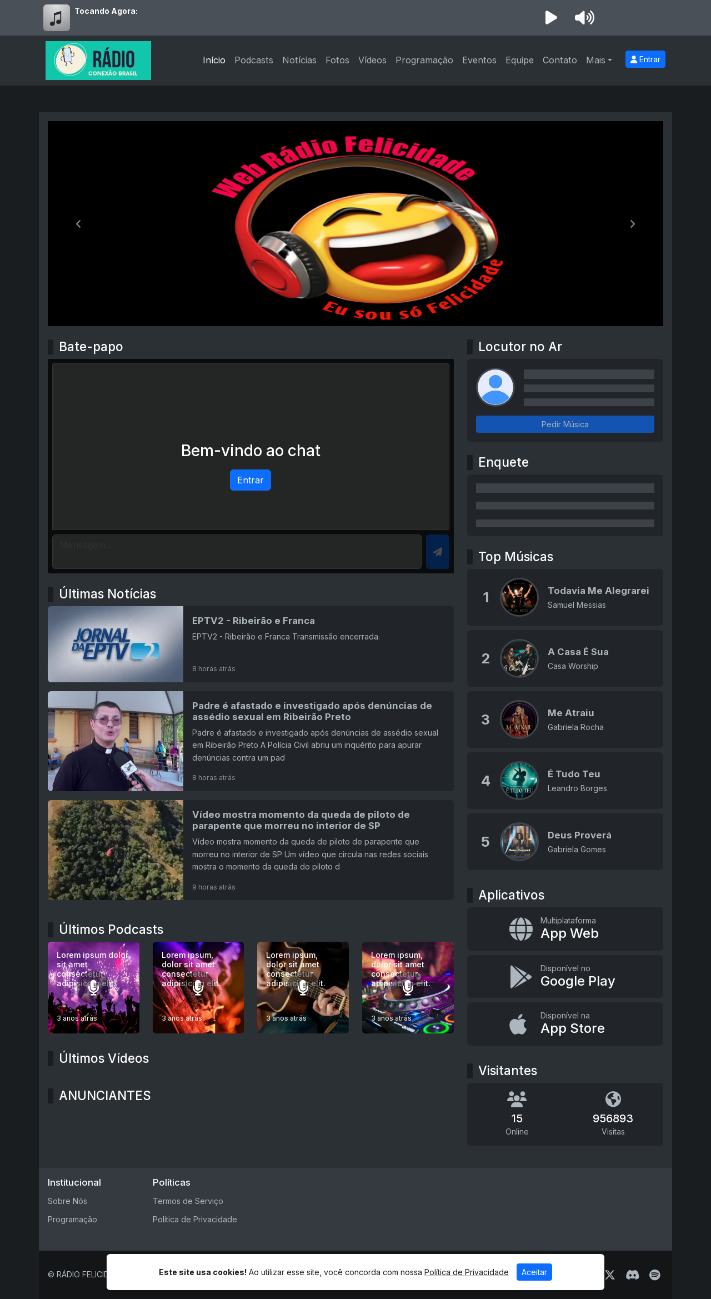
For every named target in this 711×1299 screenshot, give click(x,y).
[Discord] (632, 1275)
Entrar (645, 59)
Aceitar (534, 1272)
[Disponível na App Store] (565, 1024)
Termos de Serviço (188, 1201)
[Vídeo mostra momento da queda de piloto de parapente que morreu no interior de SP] (251, 850)
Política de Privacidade (195, 1219)
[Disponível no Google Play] (565, 976)
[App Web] (565, 929)
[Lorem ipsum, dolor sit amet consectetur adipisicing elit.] (198, 987)
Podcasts (253, 60)
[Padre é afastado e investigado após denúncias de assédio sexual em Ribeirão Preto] (251, 741)
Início (214, 60)
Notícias (299, 60)
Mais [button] (595, 60)
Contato (560, 60)
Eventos (479, 60)
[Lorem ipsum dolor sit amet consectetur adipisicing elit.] (93, 987)
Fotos (337, 60)
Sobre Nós (67, 1201)
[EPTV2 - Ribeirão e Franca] (251, 644)
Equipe (519, 60)
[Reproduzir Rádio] (551, 17)
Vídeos (372, 60)
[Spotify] (654, 1275)
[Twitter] (609, 1275)
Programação (424, 60)
